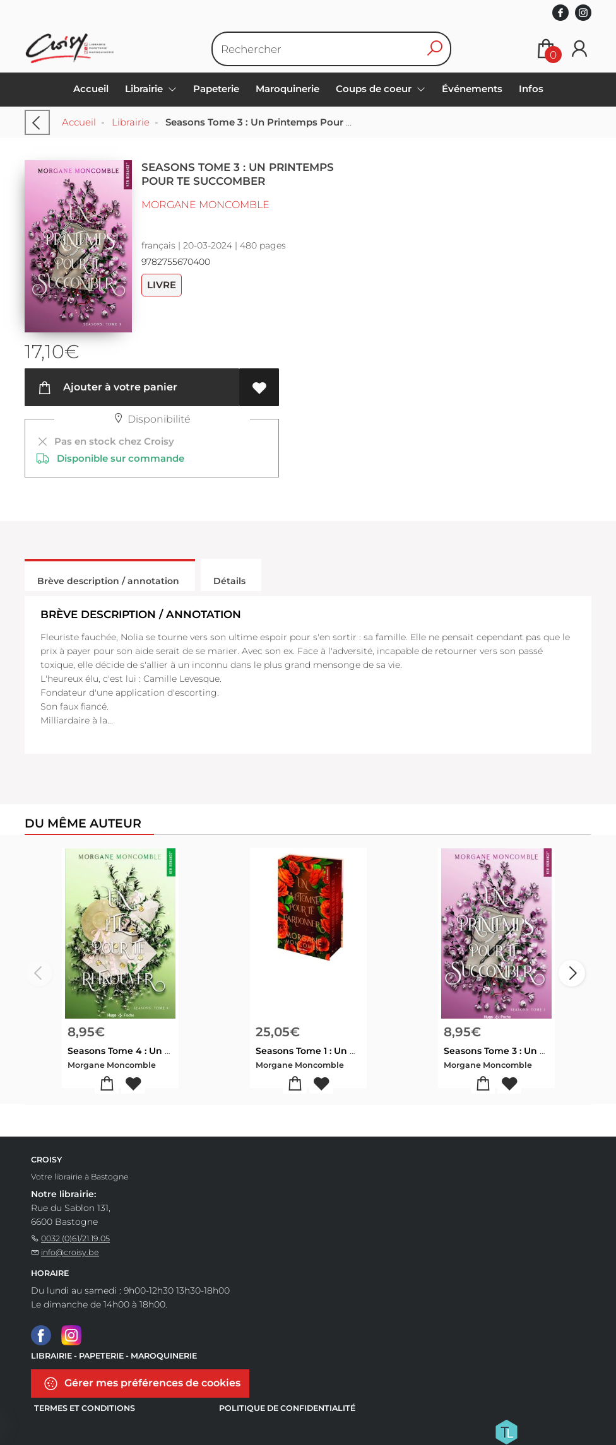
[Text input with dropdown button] (323, 49)
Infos (531, 89)
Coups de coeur (375, 89)
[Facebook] (41, 1334)
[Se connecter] (579, 49)
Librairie (131, 122)
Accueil (91, 89)
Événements (472, 89)
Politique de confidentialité (287, 1408)
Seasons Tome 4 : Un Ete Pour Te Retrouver (167, 1050)
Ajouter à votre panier (107, 387)
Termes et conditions (84, 1408)
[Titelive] (506, 1431)
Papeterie (216, 89)
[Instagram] (71, 1334)
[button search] (434, 49)
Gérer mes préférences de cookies (141, 1383)
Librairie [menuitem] (145, 89)
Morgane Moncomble (205, 205)
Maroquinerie (287, 89)
